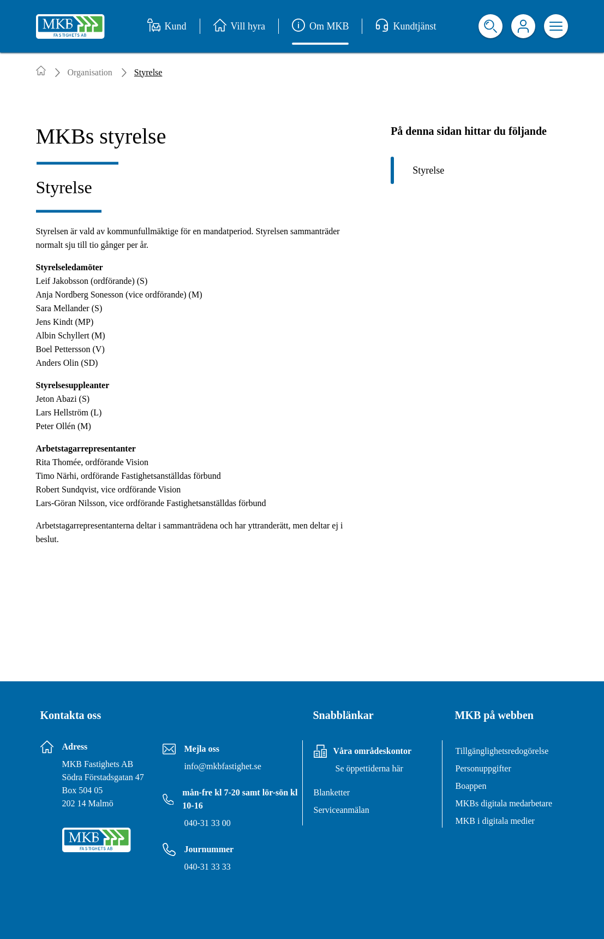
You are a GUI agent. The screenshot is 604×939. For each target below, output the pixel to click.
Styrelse (428, 170)
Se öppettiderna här (369, 768)
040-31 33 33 (207, 866)
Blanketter (332, 792)
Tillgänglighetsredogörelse (502, 751)
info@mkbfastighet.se (222, 766)
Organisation (90, 72)
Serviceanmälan (341, 810)
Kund (167, 26)
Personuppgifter (483, 768)
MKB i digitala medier (495, 820)
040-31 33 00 (207, 823)
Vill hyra (239, 26)
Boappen (471, 786)
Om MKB (320, 26)
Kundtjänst (405, 26)
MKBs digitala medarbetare (504, 803)
